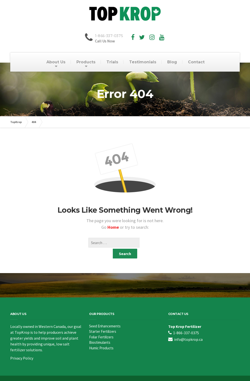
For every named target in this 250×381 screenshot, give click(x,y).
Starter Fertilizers (102, 321)
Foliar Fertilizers (101, 327)
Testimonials (142, 62)
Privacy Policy (21, 348)
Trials (112, 62)
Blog (172, 62)
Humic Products (101, 338)
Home (113, 227)
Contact (196, 62)
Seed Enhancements (105, 316)
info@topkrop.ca (188, 329)
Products (85, 62)
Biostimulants (99, 332)
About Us (55, 62)
